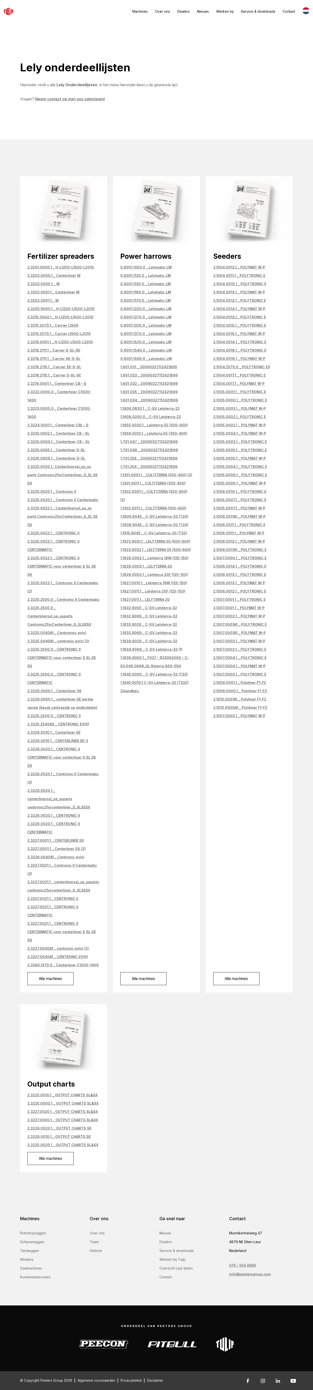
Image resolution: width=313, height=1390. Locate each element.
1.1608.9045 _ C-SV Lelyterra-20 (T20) (154, 525)
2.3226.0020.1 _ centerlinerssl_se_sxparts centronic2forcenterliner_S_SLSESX (58, 798)
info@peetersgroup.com (250, 1274)
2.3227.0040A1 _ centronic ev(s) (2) (58, 948)
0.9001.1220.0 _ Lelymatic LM (145, 309)
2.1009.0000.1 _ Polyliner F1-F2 (240, 691)
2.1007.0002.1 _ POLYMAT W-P (239, 616)
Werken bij (225, 11)
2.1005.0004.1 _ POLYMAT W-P (239, 433)
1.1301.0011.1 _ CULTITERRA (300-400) (153, 483)
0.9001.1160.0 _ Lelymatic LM (145, 292)
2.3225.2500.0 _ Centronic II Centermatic (63, 599)
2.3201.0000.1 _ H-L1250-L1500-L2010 (60, 267)
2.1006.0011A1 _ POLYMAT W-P (239, 516)
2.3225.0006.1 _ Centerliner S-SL (56, 458)
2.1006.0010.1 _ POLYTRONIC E (239, 491)
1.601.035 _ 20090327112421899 (149, 392)
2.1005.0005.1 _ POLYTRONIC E (240, 450)
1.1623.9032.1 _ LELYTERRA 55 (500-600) (155, 550)
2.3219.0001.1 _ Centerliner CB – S (56, 383)
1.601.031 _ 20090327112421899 (148, 367)
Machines (140, 11)
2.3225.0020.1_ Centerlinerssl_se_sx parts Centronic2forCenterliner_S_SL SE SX (62, 474)
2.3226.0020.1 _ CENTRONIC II (53, 815)
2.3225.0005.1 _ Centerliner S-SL (56, 450)
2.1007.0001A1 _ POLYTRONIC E (240, 624)
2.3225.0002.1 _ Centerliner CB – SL (58, 433)
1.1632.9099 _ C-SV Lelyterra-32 (148, 616)
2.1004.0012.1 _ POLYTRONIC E (239, 300)
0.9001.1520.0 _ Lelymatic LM (145, 342)
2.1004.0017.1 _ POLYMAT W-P (239, 383)
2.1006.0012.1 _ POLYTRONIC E (239, 591)
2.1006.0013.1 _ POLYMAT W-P (239, 583)
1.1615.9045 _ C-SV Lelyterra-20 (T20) (153, 533)
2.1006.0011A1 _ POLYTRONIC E (240, 550)
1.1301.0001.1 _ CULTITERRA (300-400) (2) (156, 475)
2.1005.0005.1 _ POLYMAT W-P (239, 458)
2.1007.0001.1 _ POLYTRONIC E (239, 599)
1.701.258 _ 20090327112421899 (149, 458)
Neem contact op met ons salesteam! (70, 99)
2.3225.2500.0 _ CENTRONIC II (54, 716)
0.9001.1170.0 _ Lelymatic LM (145, 300)
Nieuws (203, 11)
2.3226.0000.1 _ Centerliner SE (54, 691)
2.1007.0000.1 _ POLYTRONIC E (240, 558)
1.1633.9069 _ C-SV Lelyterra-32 (148, 633)
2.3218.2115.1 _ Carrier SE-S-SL (54, 367)
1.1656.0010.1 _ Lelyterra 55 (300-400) (153, 433)
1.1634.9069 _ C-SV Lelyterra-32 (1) (151, 649)
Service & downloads (258, 11)
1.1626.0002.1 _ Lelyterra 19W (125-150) (154, 558)
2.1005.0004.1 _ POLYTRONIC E (240, 466)
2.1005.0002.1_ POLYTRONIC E (239, 417)
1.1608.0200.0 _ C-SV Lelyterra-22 (150, 417)
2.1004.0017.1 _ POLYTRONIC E (239, 375)
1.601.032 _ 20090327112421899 (149, 383)
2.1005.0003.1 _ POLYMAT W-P (239, 408)
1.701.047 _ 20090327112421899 (149, 442)
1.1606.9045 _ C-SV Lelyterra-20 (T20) (154, 516)
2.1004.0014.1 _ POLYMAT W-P (239, 309)
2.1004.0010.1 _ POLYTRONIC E (239, 284)
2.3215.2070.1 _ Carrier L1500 (52, 325)
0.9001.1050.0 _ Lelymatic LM (146, 267)
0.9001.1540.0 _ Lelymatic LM (146, 350)
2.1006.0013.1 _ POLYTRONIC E (239, 574)
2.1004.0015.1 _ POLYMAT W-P (239, 334)
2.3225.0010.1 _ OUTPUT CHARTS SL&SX (62, 1095)
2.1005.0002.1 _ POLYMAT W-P (239, 425)
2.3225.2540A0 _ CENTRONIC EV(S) (58, 724)
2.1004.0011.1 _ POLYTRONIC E (239, 275)
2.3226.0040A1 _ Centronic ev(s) (55, 857)
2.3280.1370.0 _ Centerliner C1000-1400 (63, 965)
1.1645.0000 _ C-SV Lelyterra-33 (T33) (154, 674)
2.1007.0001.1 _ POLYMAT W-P (239, 608)
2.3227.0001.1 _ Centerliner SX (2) (56, 849)
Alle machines (50, 978)
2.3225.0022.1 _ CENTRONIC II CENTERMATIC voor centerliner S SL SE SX (61, 566)
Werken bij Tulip (172, 1259)
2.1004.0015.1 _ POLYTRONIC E (239, 325)
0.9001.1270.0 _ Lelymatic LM (145, 317)
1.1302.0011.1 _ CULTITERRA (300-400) (153, 508)
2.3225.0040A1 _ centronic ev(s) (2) (58, 641)
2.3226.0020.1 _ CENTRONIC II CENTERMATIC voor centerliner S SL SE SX (61, 757)
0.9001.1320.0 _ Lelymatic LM (145, 325)
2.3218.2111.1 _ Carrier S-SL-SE (53, 350)
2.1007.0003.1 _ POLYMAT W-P (239, 641)
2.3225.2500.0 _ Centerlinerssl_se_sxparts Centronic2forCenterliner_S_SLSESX (59, 616)
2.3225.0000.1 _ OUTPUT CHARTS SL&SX (63, 1103)
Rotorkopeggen (33, 1233)
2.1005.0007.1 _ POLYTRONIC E (239, 500)
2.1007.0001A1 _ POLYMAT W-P (239, 633)
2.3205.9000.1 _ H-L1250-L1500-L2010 (61, 309)
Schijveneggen (32, 1242)
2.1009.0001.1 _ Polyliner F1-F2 (239, 682)
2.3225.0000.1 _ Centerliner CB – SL (58, 442)
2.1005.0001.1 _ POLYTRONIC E (239, 392)
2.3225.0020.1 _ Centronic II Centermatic (63, 500)
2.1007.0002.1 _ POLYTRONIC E (239, 649)
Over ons (162, 11)
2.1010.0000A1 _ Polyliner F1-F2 (240, 707)
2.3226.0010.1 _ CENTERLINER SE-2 (57, 741)
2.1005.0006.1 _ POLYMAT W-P (239, 483)
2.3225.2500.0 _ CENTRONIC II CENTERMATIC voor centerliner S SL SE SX (61, 657)
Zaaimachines (31, 1268)
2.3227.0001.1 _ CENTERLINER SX (55, 840)
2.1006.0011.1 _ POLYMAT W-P (238, 533)
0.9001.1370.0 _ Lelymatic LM (145, 334)
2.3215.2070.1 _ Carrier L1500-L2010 (59, 334)
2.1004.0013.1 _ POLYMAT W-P (239, 292)
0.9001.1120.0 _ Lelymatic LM (145, 275)
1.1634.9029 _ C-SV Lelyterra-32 (148, 641)
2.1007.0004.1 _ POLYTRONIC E (240, 658)
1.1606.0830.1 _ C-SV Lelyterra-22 (150, 408)
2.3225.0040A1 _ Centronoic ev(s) (56, 633)
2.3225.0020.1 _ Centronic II (51, 491)
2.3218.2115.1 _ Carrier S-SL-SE (54, 375)
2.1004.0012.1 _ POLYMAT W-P (239, 267)
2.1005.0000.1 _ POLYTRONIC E (240, 400)
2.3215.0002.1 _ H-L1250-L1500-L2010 (60, 317)
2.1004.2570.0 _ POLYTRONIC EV (241, 367)
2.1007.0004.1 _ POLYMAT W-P (239, 666)
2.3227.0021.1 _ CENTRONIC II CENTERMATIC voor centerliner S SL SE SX (61, 931)
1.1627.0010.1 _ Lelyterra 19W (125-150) (153, 583)
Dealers (183, 11)
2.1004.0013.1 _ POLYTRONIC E (239, 317)
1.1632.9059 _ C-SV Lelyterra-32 (148, 608)
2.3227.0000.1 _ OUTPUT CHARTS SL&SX (62, 1120)
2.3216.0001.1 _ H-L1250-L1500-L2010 (60, 342)
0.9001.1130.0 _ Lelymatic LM (145, 284)
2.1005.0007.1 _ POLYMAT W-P (239, 508)
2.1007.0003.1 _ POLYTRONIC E (239, 674)
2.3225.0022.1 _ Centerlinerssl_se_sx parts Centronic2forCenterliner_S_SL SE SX (62, 516)
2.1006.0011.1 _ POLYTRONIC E (239, 525)
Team (94, 1242)
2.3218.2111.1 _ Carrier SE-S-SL (53, 358)
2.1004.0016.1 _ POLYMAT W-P (239, 358)
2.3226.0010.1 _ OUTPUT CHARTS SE (59, 1136)
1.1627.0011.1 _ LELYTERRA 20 (145, 599)
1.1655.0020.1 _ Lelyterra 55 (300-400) (154, 425)
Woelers (27, 1259)
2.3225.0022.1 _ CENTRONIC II (53, 533)
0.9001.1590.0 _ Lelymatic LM (146, 358)
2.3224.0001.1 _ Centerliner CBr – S (58, 425)
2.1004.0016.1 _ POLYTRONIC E (239, 350)
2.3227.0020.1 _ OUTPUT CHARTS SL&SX (62, 1112)
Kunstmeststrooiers (35, 1277)
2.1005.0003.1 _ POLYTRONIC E (240, 442)
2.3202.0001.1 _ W (43, 300)
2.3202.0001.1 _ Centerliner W (53, 292)
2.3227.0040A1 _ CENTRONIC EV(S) (57, 957)
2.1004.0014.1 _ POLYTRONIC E (239, 342)
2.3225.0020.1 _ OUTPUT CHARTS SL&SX (62, 1145)
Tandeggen (29, 1251)
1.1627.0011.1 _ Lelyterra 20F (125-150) (152, 591)
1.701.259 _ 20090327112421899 (149, 466)
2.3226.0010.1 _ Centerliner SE (53, 732)
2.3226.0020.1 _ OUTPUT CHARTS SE (59, 1128)
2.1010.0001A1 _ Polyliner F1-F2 (239, 699)
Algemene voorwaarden (96, 1380)
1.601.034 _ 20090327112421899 (149, 400)
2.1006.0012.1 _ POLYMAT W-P (239, 541)
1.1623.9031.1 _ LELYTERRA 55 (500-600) (155, 541)
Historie (96, 1251)
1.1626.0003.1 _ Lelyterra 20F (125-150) (154, 574)
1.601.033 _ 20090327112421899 (149, 375)
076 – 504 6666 (242, 1265)
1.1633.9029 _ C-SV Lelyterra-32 (148, 624)
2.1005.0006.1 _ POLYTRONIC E (240, 475)
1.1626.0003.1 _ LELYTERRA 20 (146, 566)
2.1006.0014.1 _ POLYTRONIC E (239, 566)
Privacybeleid (131, 1380)
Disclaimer (155, 1380)
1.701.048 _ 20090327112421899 (149, 450)
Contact (289, 11)
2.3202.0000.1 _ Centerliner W (53, 275)
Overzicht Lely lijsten (176, 1268)
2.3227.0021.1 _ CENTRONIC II (52, 898)
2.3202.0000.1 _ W (43, 284)
